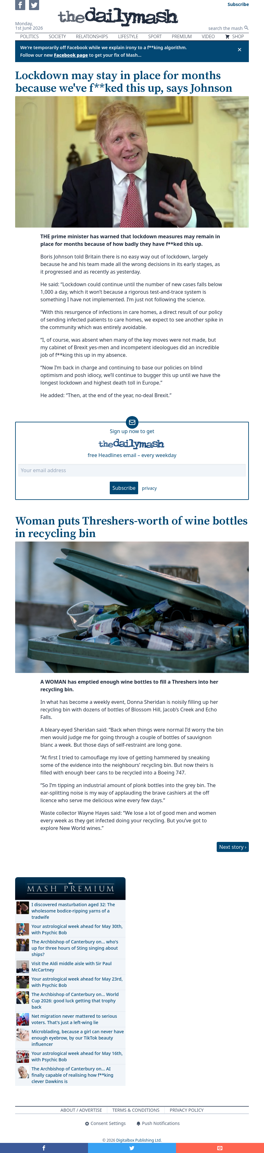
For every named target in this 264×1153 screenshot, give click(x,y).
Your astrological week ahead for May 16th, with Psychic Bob (77, 1056)
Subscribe (123, 487)
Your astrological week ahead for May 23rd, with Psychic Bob (77, 982)
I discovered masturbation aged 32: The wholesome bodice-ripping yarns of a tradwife (73, 910)
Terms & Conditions (135, 1110)
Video (208, 36)
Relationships (92, 36)
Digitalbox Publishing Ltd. (139, 1140)
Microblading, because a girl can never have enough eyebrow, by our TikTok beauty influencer (78, 1037)
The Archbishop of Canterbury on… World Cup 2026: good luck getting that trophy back (75, 1000)
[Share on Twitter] (132, 1148)
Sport (154, 36)
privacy (149, 488)
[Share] (220, 1148)
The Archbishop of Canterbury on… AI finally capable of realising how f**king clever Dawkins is (72, 1075)
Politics (29, 36)
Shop (234, 36)
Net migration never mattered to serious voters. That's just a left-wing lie (74, 1019)
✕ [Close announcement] (239, 49)
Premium (182, 36)
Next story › (232, 846)
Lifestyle (128, 36)
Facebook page (71, 55)
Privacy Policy (186, 1110)
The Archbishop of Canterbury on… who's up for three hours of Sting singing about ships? (75, 948)
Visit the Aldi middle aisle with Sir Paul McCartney (72, 966)
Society (57, 36)
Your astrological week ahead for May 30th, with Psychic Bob (77, 929)
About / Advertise (81, 1110)
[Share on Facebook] (44, 1148)
